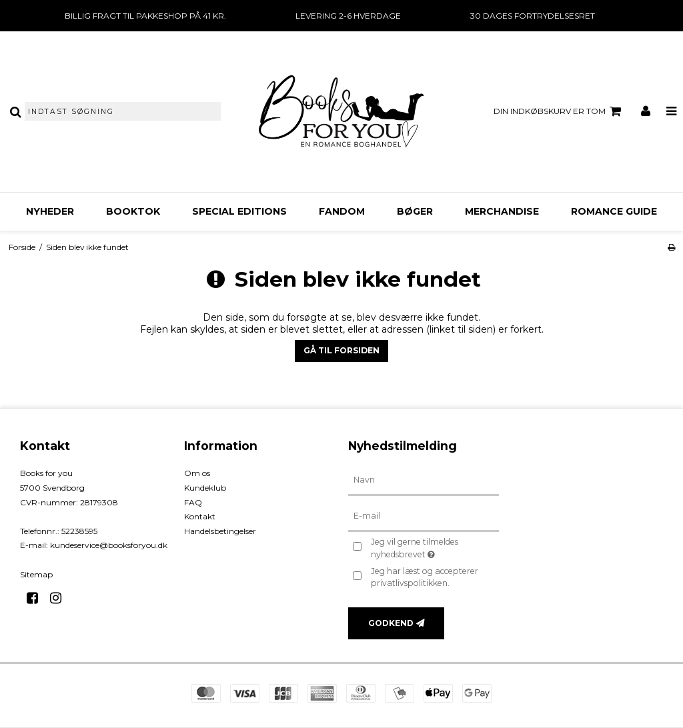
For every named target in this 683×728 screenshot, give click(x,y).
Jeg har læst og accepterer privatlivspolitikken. (424, 577)
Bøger (415, 211)
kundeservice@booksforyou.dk (108, 545)
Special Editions (239, 211)
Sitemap (36, 574)
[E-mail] (423, 516)
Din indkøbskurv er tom (559, 111)
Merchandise (502, 211)
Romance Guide (614, 211)
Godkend (391, 623)
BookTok (133, 211)
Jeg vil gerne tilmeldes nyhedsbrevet (434, 547)
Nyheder (50, 211)
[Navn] (423, 480)
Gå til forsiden (341, 350)
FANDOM (342, 211)
